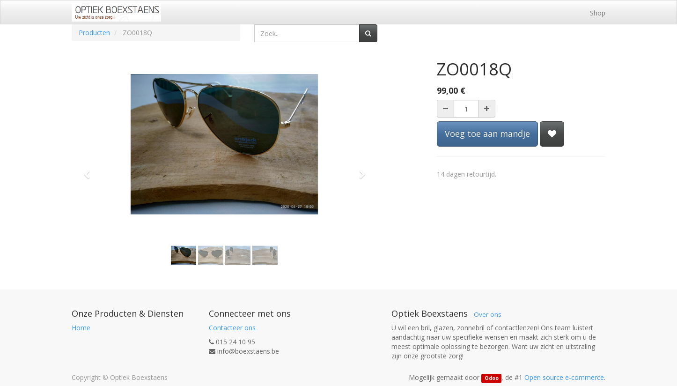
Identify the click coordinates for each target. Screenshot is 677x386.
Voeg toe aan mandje (487, 133)
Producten (94, 32)
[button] (90, 170)
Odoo (492, 378)
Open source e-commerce (564, 377)
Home (81, 327)
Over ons (487, 314)
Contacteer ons (232, 327)
